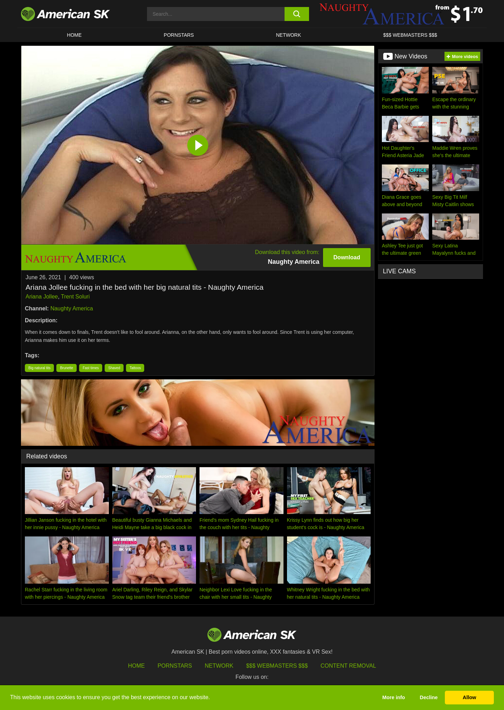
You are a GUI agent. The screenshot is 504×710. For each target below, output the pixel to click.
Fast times (91, 368)
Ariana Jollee (42, 297)
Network (288, 35)
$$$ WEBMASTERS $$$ (410, 35)
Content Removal (348, 666)
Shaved (114, 368)
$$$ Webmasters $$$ (277, 666)
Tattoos (135, 368)
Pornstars (175, 666)
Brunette (66, 368)
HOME (74, 35)
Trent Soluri (75, 297)
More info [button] (393, 697)
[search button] (297, 14)
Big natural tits (39, 368)
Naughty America (71, 308)
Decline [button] (429, 697)
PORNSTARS (179, 35)
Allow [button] (469, 697)
